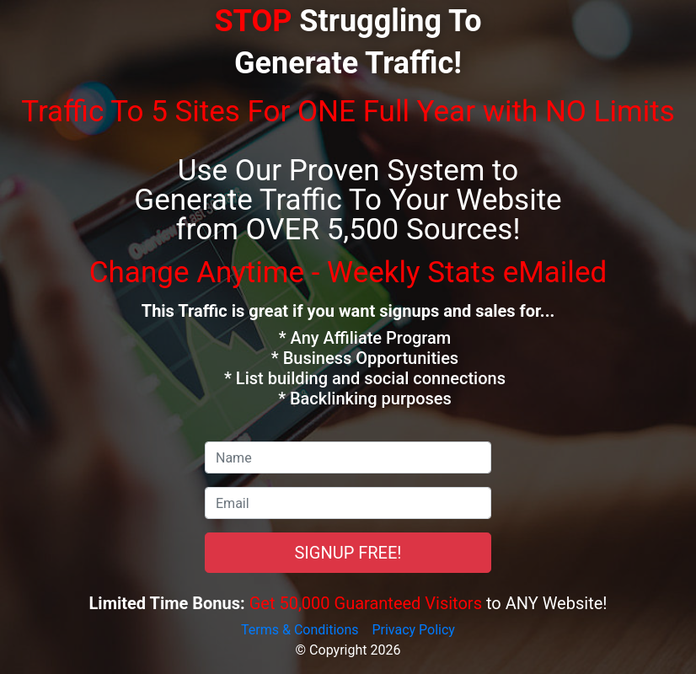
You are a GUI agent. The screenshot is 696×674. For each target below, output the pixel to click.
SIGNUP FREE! (347, 553)
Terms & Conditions (300, 630)
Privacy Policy (413, 630)
